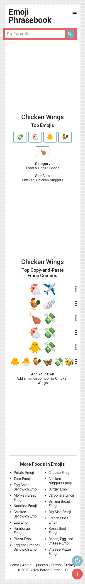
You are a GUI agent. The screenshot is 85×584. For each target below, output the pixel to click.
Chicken (28, 180)
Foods (54, 168)
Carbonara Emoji (61, 495)
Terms (56, 565)
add (77, 574)
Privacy (69, 565)
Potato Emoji (24, 473)
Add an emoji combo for (42, 380)
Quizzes (41, 565)
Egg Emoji (21, 522)
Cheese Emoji (59, 473)
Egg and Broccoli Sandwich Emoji (27, 547)
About (27, 565)
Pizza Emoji (23, 539)
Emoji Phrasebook (30, 16)
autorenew (77, 561)
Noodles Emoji (25, 506)
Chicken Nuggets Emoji (60, 481)
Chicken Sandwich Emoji (26, 514)
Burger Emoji (58, 489)
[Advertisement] (43, 74)
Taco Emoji (22, 479)
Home (14, 565)
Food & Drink (36, 168)
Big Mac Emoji (60, 512)
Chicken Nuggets (49, 180)
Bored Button (50, 570)
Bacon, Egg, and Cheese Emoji (61, 541)
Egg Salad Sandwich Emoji (26, 487)
